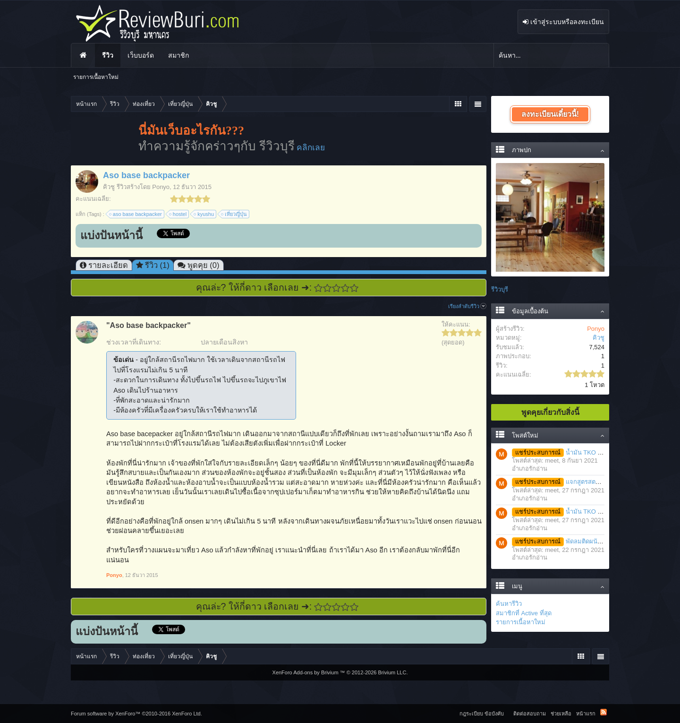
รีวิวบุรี (499, 289)
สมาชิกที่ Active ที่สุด (524, 613)
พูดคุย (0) (203, 265)
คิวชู (109, 186)
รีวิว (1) (157, 265)
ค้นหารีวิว (509, 603)
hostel (178, 214)
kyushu (204, 214)
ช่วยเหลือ (561, 713)
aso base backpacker (136, 214)
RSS (603, 712)
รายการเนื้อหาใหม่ (520, 622)
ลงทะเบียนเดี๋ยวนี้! (550, 114)
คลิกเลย (311, 147)
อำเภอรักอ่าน (529, 468)
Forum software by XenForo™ (136, 713)
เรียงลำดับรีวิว (467, 306)
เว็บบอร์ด (141, 55)
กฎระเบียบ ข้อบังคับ (481, 713)
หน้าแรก (83, 55)
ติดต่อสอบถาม (529, 713)
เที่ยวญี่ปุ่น (234, 214)
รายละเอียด (108, 265)
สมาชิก (178, 55)
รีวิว (107, 55)
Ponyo (161, 186)
